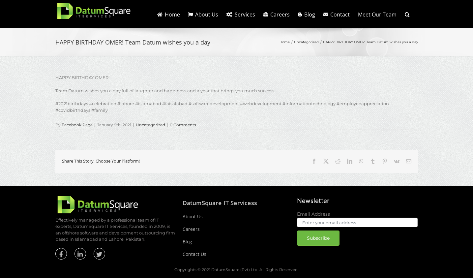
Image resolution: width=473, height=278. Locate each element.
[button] (407, 14)
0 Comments (183, 124)
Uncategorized (150, 124)
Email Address (313, 214)
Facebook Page (77, 124)
